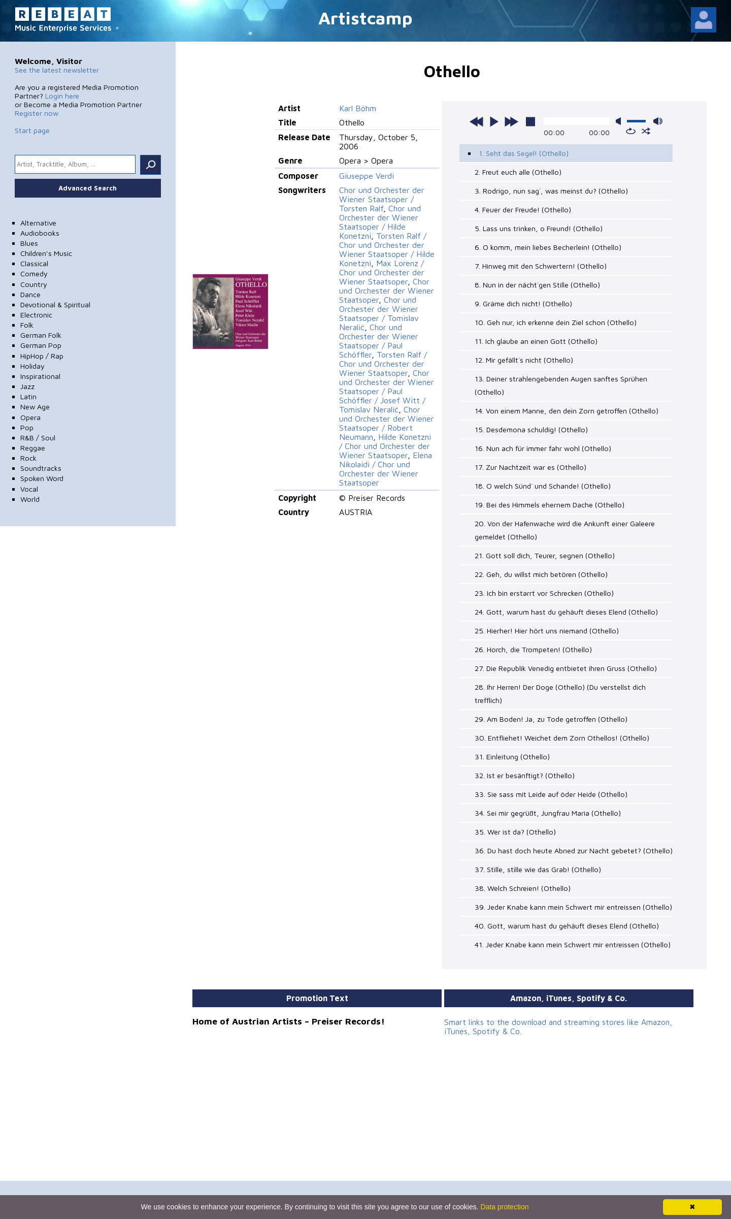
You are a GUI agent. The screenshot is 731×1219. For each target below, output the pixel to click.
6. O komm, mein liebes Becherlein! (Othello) (548, 247)
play (494, 121)
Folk (27, 324)
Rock (28, 458)
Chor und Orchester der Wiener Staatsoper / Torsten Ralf (381, 199)
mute (620, 121)
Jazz (27, 386)
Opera (30, 417)
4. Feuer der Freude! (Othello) (523, 209)
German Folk (40, 335)
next (511, 121)
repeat (630, 131)
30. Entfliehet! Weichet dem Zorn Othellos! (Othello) (562, 737)
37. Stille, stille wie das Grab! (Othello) (538, 869)
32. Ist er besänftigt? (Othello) (525, 775)
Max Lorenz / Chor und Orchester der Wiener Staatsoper (381, 272)
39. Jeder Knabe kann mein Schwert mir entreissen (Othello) (573, 907)
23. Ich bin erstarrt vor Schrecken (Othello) (544, 593)
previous (477, 121)
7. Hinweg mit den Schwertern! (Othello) (541, 266)
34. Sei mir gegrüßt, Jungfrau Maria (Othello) (548, 813)
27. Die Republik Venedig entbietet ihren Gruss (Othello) (566, 668)
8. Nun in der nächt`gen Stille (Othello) (537, 284)
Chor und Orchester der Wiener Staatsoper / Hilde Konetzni (380, 222)
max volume (657, 121)
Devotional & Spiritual (55, 304)
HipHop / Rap (41, 355)
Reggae (32, 447)
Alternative (38, 222)
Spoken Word (41, 478)
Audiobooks (39, 233)
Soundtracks (40, 468)
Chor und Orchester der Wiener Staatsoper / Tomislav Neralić (379, 313)
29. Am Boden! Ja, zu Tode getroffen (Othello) (551, 719)
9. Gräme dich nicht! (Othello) (523, 303)
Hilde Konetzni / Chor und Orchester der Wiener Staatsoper (385, 446)
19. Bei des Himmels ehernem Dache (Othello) (549, 504)
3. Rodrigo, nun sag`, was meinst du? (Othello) (551, 190)
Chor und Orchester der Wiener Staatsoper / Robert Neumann (386, 423)
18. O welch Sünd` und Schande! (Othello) (543, 486)
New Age (35, 406)
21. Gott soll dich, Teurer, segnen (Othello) (545, 555)
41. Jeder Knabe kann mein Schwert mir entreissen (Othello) (573, 944)
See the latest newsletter (57, 70)
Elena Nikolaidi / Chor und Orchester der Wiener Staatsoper (385, 469)
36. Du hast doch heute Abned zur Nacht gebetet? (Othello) (574, 850)
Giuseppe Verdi (366, 175)
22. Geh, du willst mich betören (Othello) (541, 574)
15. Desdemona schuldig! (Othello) (531, 429)
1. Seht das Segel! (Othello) (524, 153)
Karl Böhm (357, 108)
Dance (30, 294)
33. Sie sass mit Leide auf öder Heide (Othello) (551, 794)
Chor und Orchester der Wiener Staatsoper (386, 290)
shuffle (646, 131)
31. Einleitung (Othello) (512, 756)
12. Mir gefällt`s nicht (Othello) (524, 360)
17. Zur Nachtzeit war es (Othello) (530, 467)
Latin (28, 396)
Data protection (505, 1207)
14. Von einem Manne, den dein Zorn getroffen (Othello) (566, 410)
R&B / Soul (37, 437)
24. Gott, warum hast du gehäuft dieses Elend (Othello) (566, 611)
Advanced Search (87, 188)
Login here (62, 95)
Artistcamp (365, 17)
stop (530, 121)
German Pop (40, 345)
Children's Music (46, 253)
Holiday (32, 366)
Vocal (29, 489)
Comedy (34, 273)
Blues (29, 243)
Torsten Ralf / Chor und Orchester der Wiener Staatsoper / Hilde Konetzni (387, 249)
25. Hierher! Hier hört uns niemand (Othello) (547, 630)
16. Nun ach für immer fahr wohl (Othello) (543, 448)
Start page (32, 130)
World (30, 499)
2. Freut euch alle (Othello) (518, 172)
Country (33, 284)
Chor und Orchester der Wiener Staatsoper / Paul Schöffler (378, 341)
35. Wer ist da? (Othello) (515, 831)
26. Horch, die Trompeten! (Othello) (533, 649)
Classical (34, 263)
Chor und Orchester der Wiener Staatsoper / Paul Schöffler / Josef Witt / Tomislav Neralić (386, 391)
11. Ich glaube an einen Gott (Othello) (536, 341)
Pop (27, 427)
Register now (36, 113)
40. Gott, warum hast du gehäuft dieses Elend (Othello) (567, 925)
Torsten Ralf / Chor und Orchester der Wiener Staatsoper (383, 363)
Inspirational (40, 376)
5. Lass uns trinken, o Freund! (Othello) (539, 228)
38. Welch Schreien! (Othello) (523, 888)
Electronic (36, 314)
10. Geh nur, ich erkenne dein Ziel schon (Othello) (556, 322)
